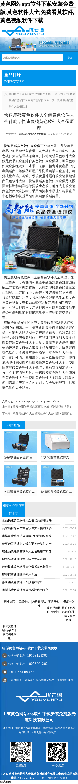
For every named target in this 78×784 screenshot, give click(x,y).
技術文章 (63, 93)
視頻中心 (68, 601)
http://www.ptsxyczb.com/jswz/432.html (37, 401)
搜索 (69, 58)
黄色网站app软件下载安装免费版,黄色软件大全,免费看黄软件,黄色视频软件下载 (37, 12)
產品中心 (24, 601)
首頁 (24, 93)
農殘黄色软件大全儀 (21, 773)
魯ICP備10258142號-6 (54, 777)
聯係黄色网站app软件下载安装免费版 (9, 632)
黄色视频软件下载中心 (42, 93)
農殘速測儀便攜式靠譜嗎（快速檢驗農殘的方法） (42, 406)
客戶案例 (53, 601)
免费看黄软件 (39, 603)
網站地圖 (5, 781)
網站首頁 (9, 601)
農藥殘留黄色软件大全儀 (32, 134)
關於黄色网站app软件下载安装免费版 (68, 614)
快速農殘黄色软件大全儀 (22, 146)
